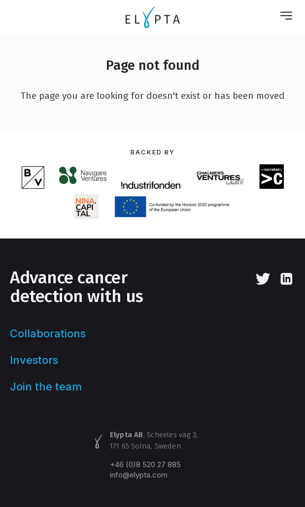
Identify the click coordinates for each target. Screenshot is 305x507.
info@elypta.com (139, 474)
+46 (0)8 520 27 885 (145, 464)
